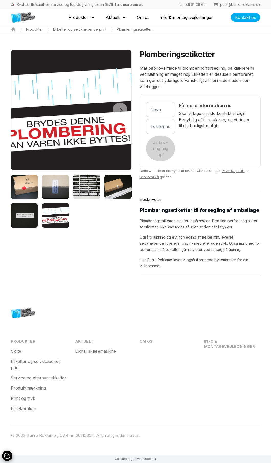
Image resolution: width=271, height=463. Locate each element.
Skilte (16, 351)
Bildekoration (23, 408)
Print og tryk (23, 398)
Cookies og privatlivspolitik (135, 459)
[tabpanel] (71, 110)
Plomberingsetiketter (134, 29)
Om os (146, 341)
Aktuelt (84, 341)
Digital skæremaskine (95, 351)
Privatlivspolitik (233, 171)
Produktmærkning (28, 388)
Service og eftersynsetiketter (38, 377)
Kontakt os (245, 17)
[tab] (24, 187)
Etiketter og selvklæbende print (79, 29)
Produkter (34, 29)
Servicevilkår (149, 177)
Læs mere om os (129, 4)
